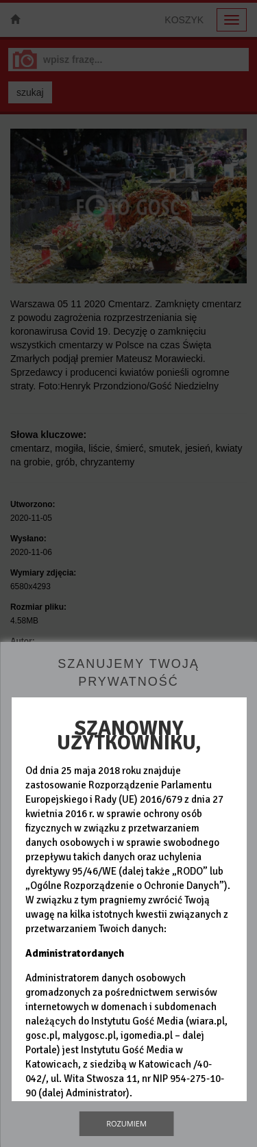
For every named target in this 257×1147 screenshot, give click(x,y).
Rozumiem (126, 1123)
